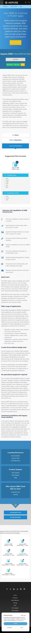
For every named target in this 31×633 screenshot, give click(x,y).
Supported (15, 146)
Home (15, 595)
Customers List (15, 492)
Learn (17, 64)
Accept (15, 623)
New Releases (15, 600)
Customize (9, 627)
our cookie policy (19, 620)
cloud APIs (17, 423)
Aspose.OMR (8, 544)
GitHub (9, 64)
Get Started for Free (15, 512)
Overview (15, 59)
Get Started (16, 42)
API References (15, 460)
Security (15, 494)
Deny (21, 627)
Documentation (15, 456)
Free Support (15, 472)
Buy (23, 64)
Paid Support (15, 475)
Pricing (15, 603)
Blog (15, 477)
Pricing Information (15, 517)
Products (15, 598)
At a (15, 135)
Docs (15, 605)
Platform (15, 140)
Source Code (15, 458)
